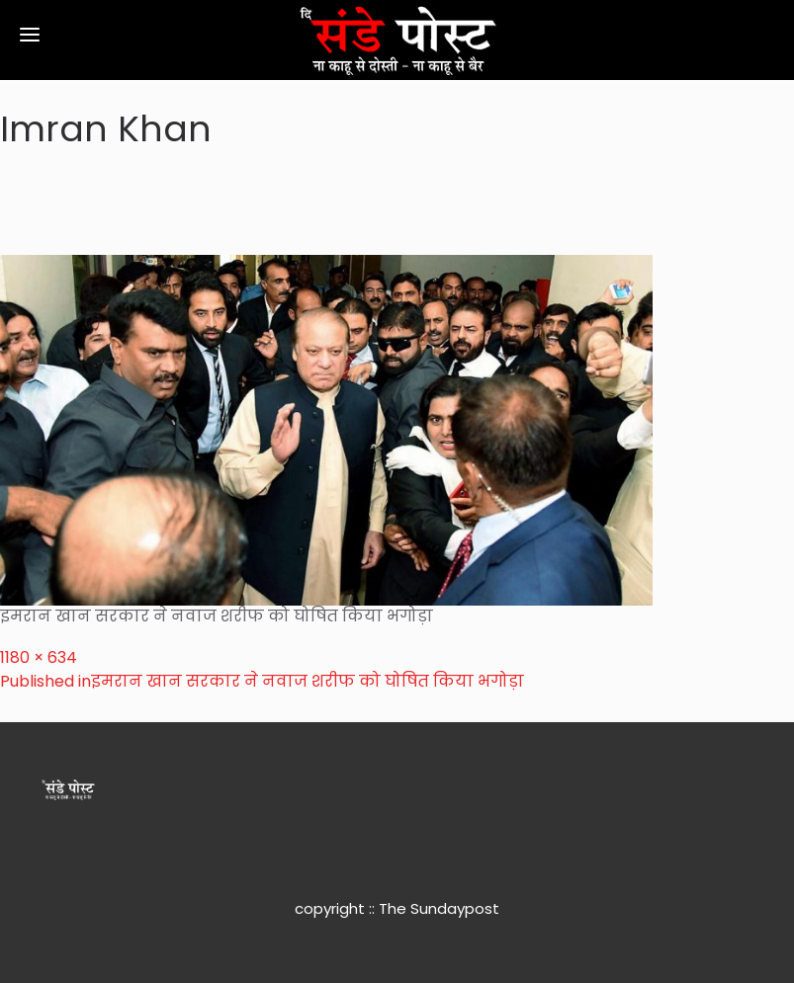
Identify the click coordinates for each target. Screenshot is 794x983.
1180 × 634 (38, 657)
